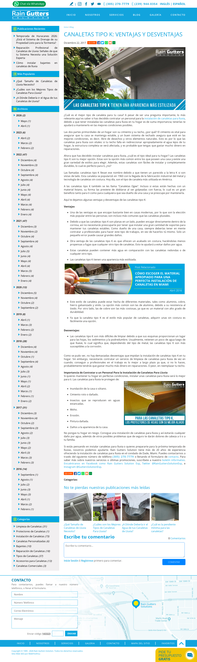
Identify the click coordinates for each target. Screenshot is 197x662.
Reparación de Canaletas (33, 551)
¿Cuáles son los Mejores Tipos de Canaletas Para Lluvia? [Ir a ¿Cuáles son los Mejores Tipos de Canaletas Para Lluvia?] (107, 528)
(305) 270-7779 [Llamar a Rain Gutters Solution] (117, 4)
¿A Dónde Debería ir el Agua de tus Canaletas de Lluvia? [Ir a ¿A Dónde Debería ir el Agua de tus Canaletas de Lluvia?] (135, 528)
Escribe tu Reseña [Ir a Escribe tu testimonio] (71, 4)
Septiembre (29, 175)
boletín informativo (173, 460)
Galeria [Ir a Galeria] (90, 643)
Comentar (174, 562)
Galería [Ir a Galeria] (155, 14)
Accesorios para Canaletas (34, 561)
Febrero (27, 148)
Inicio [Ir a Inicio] (71, 14)
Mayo (26, 121)
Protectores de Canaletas (32, 531)
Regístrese (87, 560)
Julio (25, 185)
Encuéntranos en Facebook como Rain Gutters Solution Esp (102, 463)
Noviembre (29, 165)
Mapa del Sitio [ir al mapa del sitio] (140, 643)
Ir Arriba (181, 643)
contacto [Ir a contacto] (173, 456)
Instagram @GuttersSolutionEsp (82, 467)
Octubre (27, 170)
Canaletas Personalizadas (32, 541)
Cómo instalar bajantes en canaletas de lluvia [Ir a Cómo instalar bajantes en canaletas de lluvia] (36, 64)
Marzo (26, 143)
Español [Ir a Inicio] (179, 4)
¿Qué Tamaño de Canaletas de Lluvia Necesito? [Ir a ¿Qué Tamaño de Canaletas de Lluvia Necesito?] (75, 528)
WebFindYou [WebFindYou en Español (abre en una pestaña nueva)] (34, 653)
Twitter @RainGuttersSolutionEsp (162, 463)
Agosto (26, 180)
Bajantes (23, 546)
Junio (25, 189)
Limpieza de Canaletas (31, 526)
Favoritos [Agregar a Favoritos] (168, 643)
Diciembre (28, 160)
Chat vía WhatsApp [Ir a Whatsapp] (32, 4)
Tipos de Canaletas (29, 556)
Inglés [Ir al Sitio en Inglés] (165, 4)
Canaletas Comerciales (31, 566)
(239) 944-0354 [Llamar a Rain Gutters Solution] (146, 4)
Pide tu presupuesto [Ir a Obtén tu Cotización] (173, 655)
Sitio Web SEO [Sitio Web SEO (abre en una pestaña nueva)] (18, 653)
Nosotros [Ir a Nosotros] (92, 14)
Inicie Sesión (71, 560)
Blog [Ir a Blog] (137, 14)
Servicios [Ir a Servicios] (116, 14)
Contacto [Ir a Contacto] (178, 14)
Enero (26, 214)
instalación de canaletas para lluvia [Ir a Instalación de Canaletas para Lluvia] (164, 118)
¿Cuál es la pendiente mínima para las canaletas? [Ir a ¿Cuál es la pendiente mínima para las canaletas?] (163, 528)
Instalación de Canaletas (32, 536)
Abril (25, 126)
